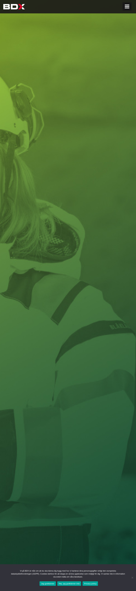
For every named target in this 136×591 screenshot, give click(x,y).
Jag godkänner (47, 584)
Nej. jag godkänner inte (69, 584)
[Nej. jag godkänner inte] (132, 577)
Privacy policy (90, 584)
